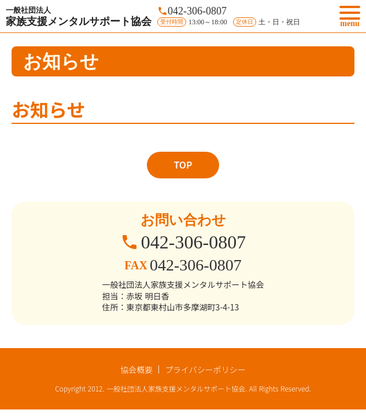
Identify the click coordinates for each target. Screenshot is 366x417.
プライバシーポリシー (205, 369)
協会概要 (136, 369)
